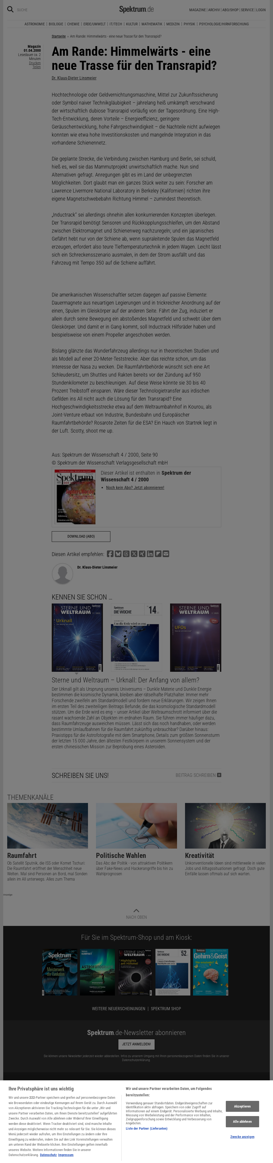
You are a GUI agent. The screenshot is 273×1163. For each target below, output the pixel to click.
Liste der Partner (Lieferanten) (146, 1137)
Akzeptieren (242, 1115)
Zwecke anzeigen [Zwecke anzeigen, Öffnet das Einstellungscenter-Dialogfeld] (242, 1146)
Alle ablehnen (242, 1130)
